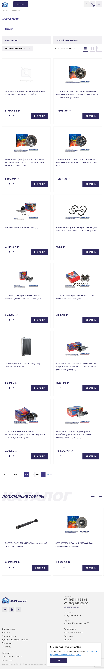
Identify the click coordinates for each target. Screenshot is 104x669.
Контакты (6, 647)
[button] (92, 496)
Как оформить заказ (73, 632)
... (10, 474)
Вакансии (7, 643)
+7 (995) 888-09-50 (76, 603)
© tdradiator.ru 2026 (11, 664)
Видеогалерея (9, 636)
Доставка (68, 636)
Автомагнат (7, 660)
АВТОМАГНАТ (11, 40)
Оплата (67, 639)
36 (75, 49)
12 (70, 49)
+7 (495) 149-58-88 (75, 599)
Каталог (6, 653)
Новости (6, 632)
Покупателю (70, 629)
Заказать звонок (71, 607)
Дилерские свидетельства (15, 639)
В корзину (39, 116)
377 (21, 474)
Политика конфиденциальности (38, 664)
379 (32, 474)
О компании (8, 629)
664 (48, 474)
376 (15, 474)
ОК (58, 660)
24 (72, 49)
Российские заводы (12, 656)
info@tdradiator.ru (72, 615)
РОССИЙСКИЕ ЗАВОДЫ (67, 40)
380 (37, 474)
